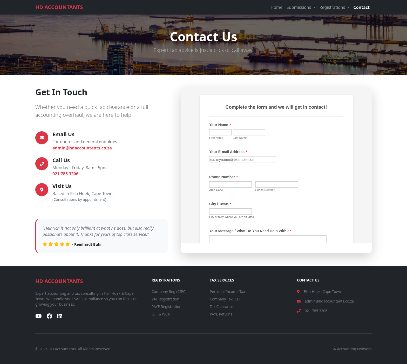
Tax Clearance (221, 306)
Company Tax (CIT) (225, 299)
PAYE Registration (166, 306)
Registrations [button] (333, 7)
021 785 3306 (65, 174)
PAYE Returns (221, 314)
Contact (362, 7)
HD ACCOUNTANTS (59, 7)
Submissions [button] (299, 7)
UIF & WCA (161, 314)
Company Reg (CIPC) (169, 291)
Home (277, 7)
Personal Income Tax (227, 291)
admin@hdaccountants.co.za (82, 148)
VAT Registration (165, 299)
